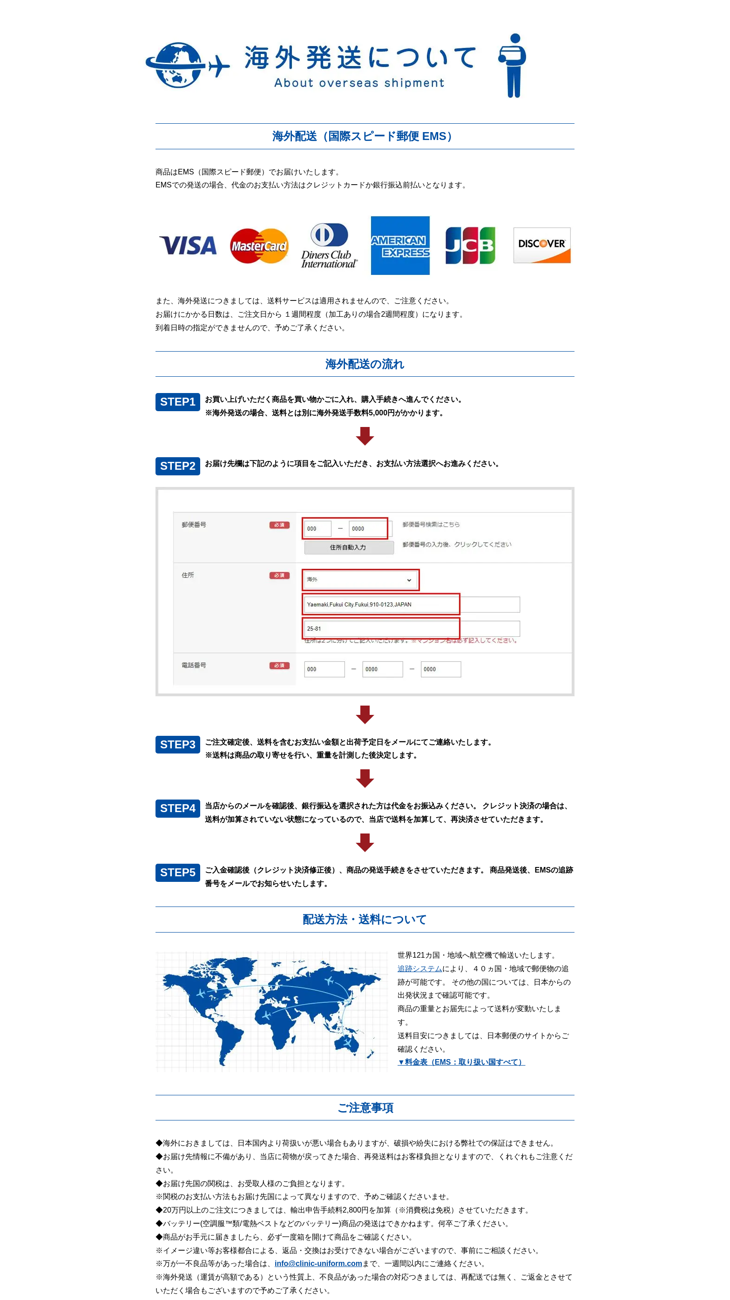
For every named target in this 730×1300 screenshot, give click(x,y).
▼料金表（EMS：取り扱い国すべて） (462, 1062)
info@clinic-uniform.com (318, 1263)
